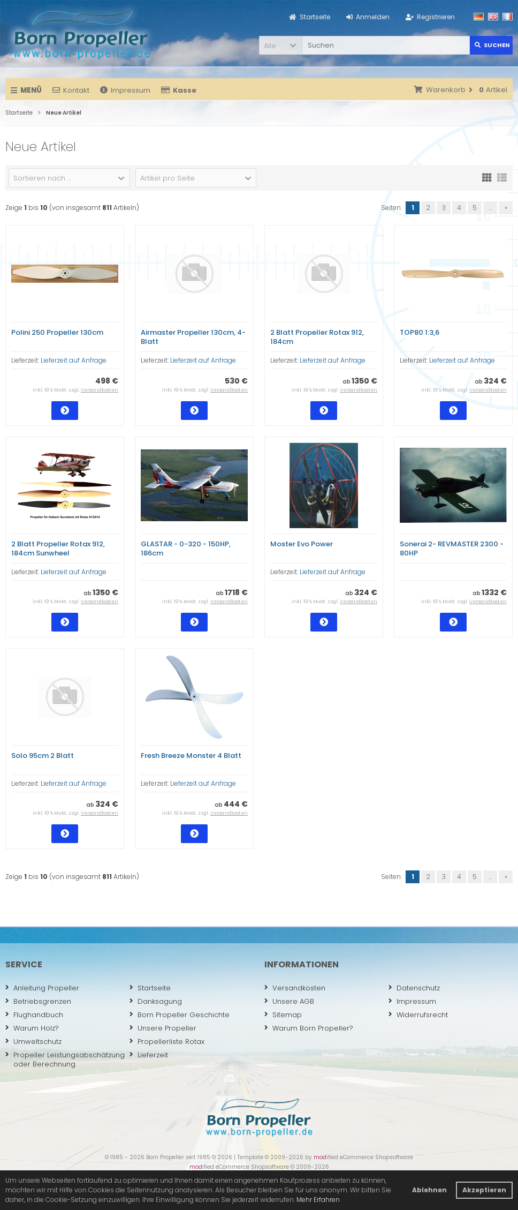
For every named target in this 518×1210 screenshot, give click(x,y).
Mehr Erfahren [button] (318, 1199)
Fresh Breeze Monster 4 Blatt (191, 755)
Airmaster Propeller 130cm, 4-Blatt (193, 337)
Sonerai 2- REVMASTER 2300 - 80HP (452, 548)
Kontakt (70, 90)
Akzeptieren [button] (484, 1189)
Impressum (125, 90)
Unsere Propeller (163, 1028)
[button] (280, 45)
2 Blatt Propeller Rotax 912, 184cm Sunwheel (58, 548)
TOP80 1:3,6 (419, 332)
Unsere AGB (289, 1001)
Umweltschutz (33, 1041)
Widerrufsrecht (418, 1015)
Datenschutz (414, 988)
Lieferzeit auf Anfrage (73, 360)
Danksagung (156, 1001)
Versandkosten (99, 390)
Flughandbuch (34, 1015)
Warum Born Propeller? (308, 1028)
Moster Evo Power (301, 544)
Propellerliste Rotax (167, 1041)
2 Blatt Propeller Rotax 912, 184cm (317, 337)
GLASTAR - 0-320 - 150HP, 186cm (186, 548)
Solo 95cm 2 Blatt (42, 755)
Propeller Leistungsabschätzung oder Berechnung (65, 1059)
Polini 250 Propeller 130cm (57, 332)
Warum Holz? (32, 1028)
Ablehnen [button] (429, 1189)
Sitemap (283, 1015)
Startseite (150, 988)
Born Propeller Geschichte (180, 1015)
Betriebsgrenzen (38, 1001)
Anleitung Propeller (42, 988)
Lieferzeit (149, 1055)
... (490, 207)
